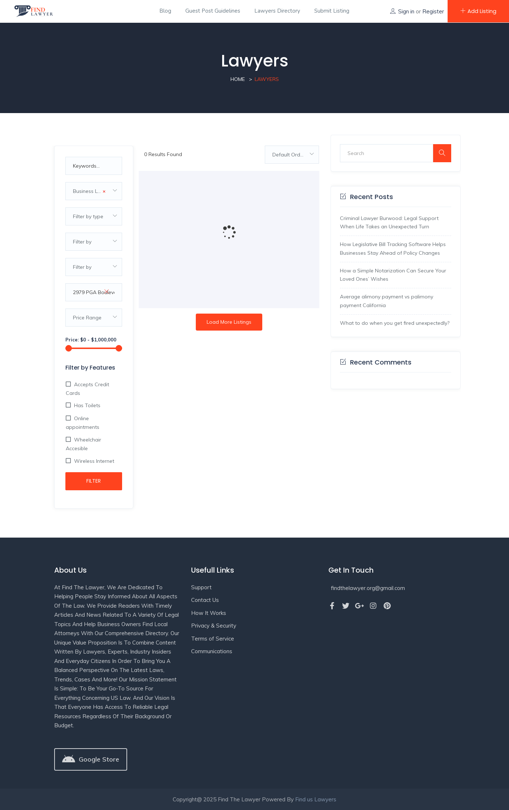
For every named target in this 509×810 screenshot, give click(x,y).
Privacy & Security (213, 625)
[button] (90, 759)
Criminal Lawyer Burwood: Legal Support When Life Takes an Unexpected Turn (389, 222)
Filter (93, 480)
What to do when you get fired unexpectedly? (394, 323)
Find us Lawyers (315, 799)
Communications (211, 651)
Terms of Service (212, 638)
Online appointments (82, 422)
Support (201, 587)
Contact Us (205, 599)
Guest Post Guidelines (212, 10)
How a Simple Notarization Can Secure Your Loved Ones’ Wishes (393, 275)
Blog (165, 10)
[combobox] (93, 191)
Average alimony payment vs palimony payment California (386, 301)
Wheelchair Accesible (83, 444)
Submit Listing (331, 10)
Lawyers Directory (277, 10)
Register (433, 11)
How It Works (208, 612)
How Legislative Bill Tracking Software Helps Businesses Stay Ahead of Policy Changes (393, 248)
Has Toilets (86, 405)
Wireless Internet (93, 461)
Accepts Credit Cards (87, 388)
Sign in (406, 11)
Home (237, 79)
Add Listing (478, 11)
